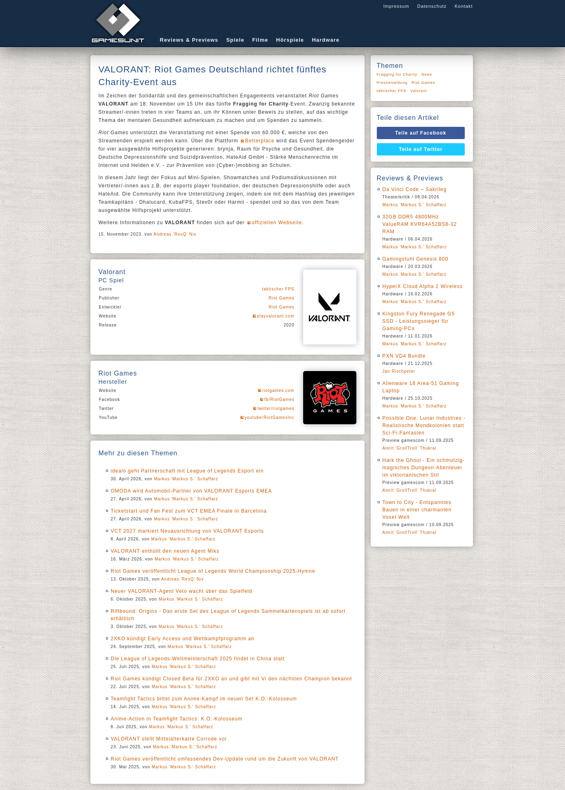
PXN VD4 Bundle (404, 356)
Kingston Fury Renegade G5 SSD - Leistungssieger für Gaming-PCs (419, 321)
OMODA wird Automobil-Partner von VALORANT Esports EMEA (191, 491)
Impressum (396, 6)
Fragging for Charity (397, 74)
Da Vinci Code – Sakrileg (415, 189)
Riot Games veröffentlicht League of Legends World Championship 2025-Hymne (213, 571)
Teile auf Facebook (420, 133)
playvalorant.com (276, 316)
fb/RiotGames (279, 399)
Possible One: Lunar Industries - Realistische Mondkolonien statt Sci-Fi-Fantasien (424, 425)
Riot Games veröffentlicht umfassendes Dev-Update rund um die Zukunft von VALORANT (225, 759)
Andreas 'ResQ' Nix (174, 234)
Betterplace (260, 141)
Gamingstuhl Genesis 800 (415, 259)
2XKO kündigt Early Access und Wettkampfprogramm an (182, 638)
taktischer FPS (278, 289)
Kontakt (464, 6)
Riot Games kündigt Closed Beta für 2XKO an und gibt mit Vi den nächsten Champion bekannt (231, 679)
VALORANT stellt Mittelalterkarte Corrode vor (169, 739)
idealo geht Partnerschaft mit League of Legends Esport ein (187, 471)
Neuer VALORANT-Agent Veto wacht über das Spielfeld (181, 591)
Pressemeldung (392, 83)
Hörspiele (290, 40)
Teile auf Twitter (421, 149)
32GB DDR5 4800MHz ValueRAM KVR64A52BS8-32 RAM (420, 224)
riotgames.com (278, 390)
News (426, 74)
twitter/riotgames (275, 408)
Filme (260, 40)
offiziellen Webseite (277, 222)
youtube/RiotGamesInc (270, 417)
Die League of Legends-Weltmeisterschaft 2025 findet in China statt (198, 659)
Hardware (325, 40)
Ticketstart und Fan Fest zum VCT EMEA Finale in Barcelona (189, 511)
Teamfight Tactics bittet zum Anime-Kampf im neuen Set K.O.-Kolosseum (204, 699)
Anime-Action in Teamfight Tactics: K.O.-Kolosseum (177, 719)
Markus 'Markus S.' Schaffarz (186, 479)
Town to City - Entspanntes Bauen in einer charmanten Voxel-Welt (417, 510)
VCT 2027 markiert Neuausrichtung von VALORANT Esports (187, 531)
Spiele (235, 40)
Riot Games (282, 298)
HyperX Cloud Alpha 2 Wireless (423, 286)
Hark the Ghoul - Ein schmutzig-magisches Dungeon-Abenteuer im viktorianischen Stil (424, 467)
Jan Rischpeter (399, 371)
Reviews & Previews (189, 40)
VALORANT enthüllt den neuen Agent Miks (165, 551)
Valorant (418, 91)
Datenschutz (432, 6)
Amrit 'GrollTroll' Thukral (410, 448)
